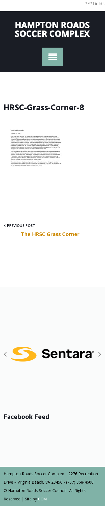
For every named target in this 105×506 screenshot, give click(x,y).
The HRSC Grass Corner (50, 234)
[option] (52, 354)
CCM (42, 499)
